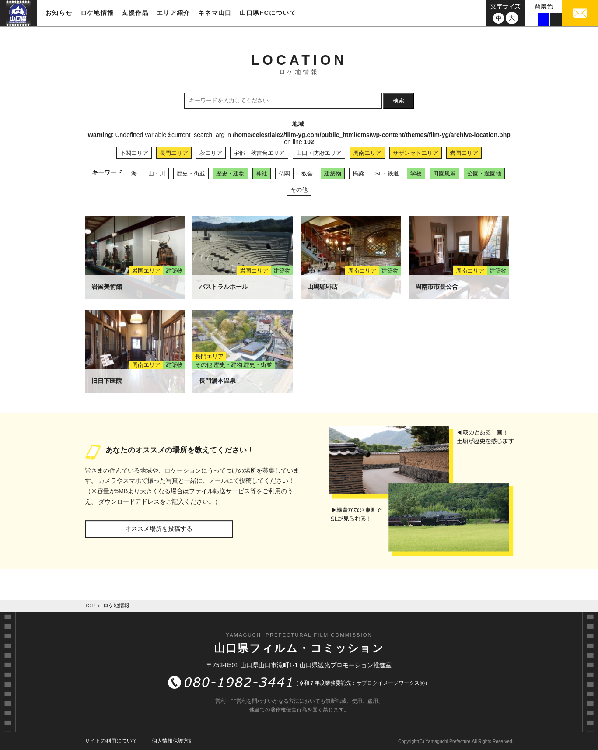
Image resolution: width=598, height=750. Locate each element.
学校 (416, 173)
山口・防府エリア (319, 153)
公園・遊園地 (484, 173)
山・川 (156, 173)
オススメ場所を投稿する (158, 528)
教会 (307, 173)
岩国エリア (464, 153)
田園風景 (444, 173)
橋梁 (358, 173)
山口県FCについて (268, 12)
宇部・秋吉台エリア (259, 153)
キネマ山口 (215, 12)
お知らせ (59, 12)
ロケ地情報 (97, 12)
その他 (299, 189)
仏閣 (284, 173)
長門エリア (174, 153)
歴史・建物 (230, 173)
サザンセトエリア (415, 153)
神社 (261, 173)
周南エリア (367, 153)
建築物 (332, 173)
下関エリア (134, 153)
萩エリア (210, 153)
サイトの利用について (111, 740)
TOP (90, 605)
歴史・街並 (191, 173)
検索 (398, 100)
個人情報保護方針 (173, 740)
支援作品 (135, 12)
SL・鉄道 (387, 173)
